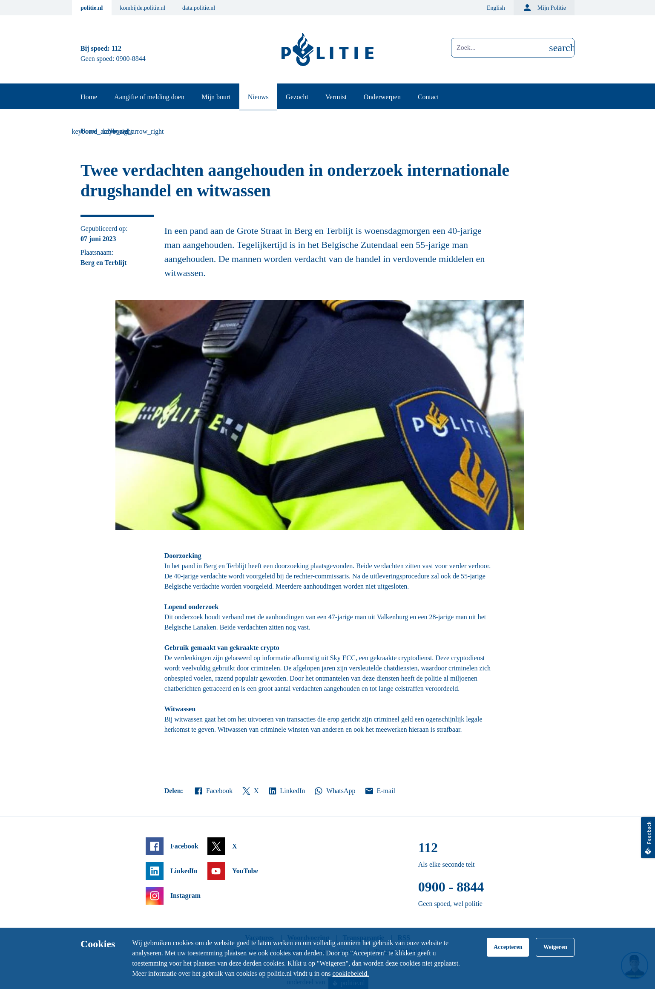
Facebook (213, 791)
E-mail (379, 791)
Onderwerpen (382, 97)
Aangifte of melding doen (149, 97)
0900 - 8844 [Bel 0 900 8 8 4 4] (451, 886)
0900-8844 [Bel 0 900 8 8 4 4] (131, 58)
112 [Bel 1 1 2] (116, 48)
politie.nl (91, 8)
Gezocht (297, 97)
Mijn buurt (216, 97)
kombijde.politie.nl (143, 8)
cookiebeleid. (350, 973)
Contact (428, 97)
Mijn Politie (544, 8)
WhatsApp (334, 791)
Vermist (336, 97)
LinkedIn (286, 791)
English (496, 8)
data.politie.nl (198, 8)
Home (88, 97)
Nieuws (258, 97)
